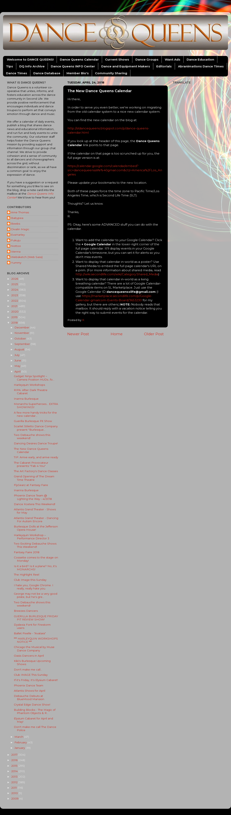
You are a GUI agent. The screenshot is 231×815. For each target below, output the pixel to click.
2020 (15, 311)
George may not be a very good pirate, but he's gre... (35, 595)
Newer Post (78, 334)
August (19, 349)
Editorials (164, 66)
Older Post (154, 334)
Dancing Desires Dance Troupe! (36, 443)
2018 (14, 322)
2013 (14, 776)
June (18, 360)
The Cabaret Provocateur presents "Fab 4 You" (31, 464)
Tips (9, 66)
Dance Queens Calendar (79, 59)
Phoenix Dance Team (28, 685)
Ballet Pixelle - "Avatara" (30, 633)
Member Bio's (77, 73)
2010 (15, 793)
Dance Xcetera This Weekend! (34, 504)
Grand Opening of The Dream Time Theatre (34, 478)
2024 (15, 289)
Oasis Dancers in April (29, 655)
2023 (15, 295)
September (22, 344)
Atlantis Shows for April (29, 690)
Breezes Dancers (26, 610)
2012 (14, 782)
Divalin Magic (20, 229)
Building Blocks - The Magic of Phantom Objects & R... (34, 711)
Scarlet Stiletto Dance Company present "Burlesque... (36, 428)
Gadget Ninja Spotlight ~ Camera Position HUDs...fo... (34, 377)
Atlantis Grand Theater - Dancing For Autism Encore (36, 519)
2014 (14, 771)
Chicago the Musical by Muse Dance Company (34, 648)
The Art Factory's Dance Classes (36, 471)
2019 (14, 317)
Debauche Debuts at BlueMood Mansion (29, 697)
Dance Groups (146, 59)
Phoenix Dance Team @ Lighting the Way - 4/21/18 (33, 497)
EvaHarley (18, 234)
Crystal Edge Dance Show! (32, 704)
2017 (14, 754)
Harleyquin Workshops (29, 384)
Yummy (16, 262)
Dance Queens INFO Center (73, 66)
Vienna (15, 251)
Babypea (17, 218)
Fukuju (15, 240)
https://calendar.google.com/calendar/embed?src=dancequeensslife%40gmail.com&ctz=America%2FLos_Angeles (114, 170)
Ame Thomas (20, 212)
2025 (15, 284)
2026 (15, 278)
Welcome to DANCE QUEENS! (30, 59)
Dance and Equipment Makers (125, 66)
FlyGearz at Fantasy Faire (31, 485)
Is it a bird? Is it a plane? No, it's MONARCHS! (35, 567)
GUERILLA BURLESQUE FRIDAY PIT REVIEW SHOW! (36, 618)
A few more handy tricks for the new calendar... (35, 414)
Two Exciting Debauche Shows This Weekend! (35, 545)
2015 (14, 765)
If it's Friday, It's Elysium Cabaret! (36, 680)
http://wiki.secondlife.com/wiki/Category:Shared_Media (117, 274)
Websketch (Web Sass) (27, 257)
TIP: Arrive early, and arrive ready (36, 457)
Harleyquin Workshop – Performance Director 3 (31, 536)
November (22, 332)
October (20, 338)
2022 (15, 300)
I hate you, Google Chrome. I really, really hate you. (33, 587)
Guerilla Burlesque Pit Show (33, 421)
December (22, 327)
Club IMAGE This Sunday (31, 674)
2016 (14, 760)
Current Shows (117, 59)
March (19, 736)
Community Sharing (111, 73)
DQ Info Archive (32, 66)
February (21, 742)
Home (117, 334)
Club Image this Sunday (30, 579)
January (20, 747)
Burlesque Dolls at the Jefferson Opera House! (36, 528)
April (17, 371)
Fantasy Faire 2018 (26, 552)
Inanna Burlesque (26, 398)
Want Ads (172, 59)
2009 (15, 798)
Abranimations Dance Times (201, 66)
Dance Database (46, 73)
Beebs (15, 223)
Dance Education (200, 59)
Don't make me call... (28, 669)
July (17, 355)
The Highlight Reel (26, 574)
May (17, 365)
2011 (14, 787)
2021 (14, 306)
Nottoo (16, 246)
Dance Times (16, 73)
